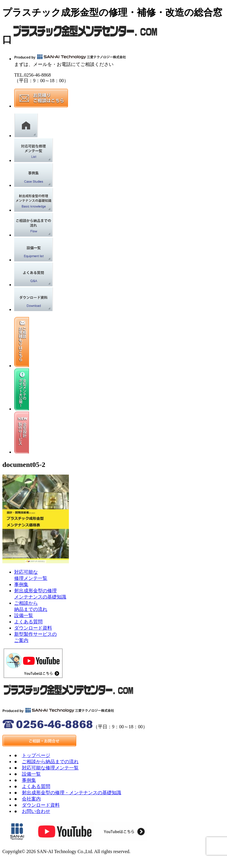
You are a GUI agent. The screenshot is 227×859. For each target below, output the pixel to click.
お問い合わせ (36, 811)
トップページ (36, 755)
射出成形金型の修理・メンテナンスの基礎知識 (71, 792)
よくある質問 (28, 621)
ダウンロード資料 (33, 627)
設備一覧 (23, 615)
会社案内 (31, 798)
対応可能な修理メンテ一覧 (50, 767)
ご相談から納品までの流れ (50, 761)
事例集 (21, 584)
